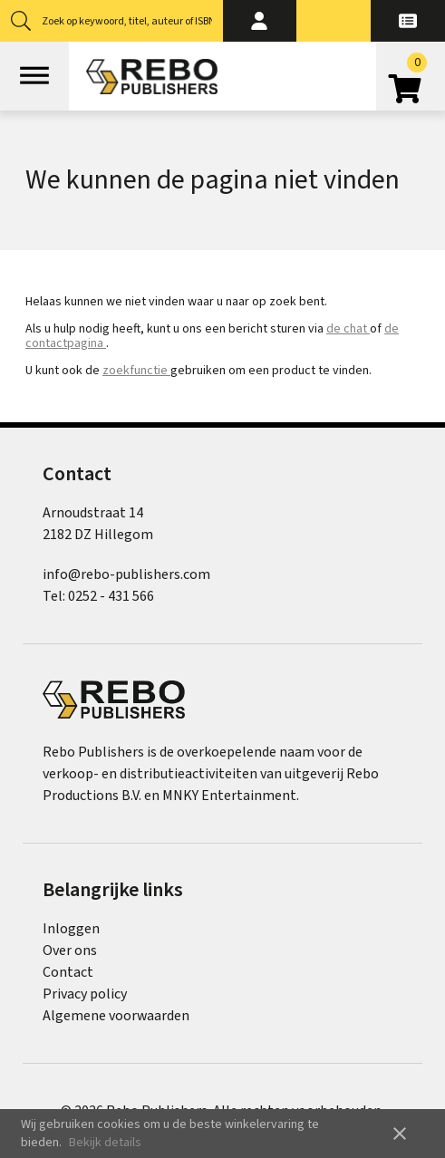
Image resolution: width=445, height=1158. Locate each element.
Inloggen (71, 929)
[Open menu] (34, 76)
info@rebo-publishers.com (126, 574)
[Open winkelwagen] (410, 82)
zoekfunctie (136, 371)
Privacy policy (85, 994)
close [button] (400, 1133)
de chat (348, 329)
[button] (260, 21)
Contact (68, 972)
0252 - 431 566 (111, 596)
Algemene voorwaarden (116, 1016)
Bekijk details (105, 1143)
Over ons (70, 950)
